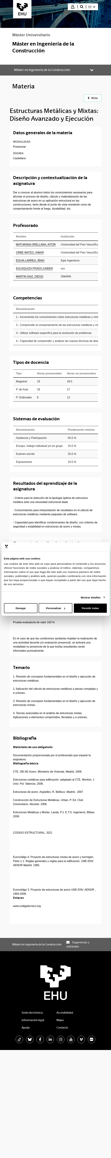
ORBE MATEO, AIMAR (30, 252)
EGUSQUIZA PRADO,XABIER (34, 268)
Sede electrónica (32, 1012)
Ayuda (26, 1027)
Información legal (33, 1020)
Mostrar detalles (91, 597)
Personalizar (55, 608)
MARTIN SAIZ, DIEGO (29, 276)
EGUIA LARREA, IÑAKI (30, 260)
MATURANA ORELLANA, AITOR (36, 244)
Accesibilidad (64, 1012)
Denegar (21, 608)
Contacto (62, 1027)
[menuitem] (91, 6)
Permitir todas (90, 608)
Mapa (60, 1020)
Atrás (93, 98)
